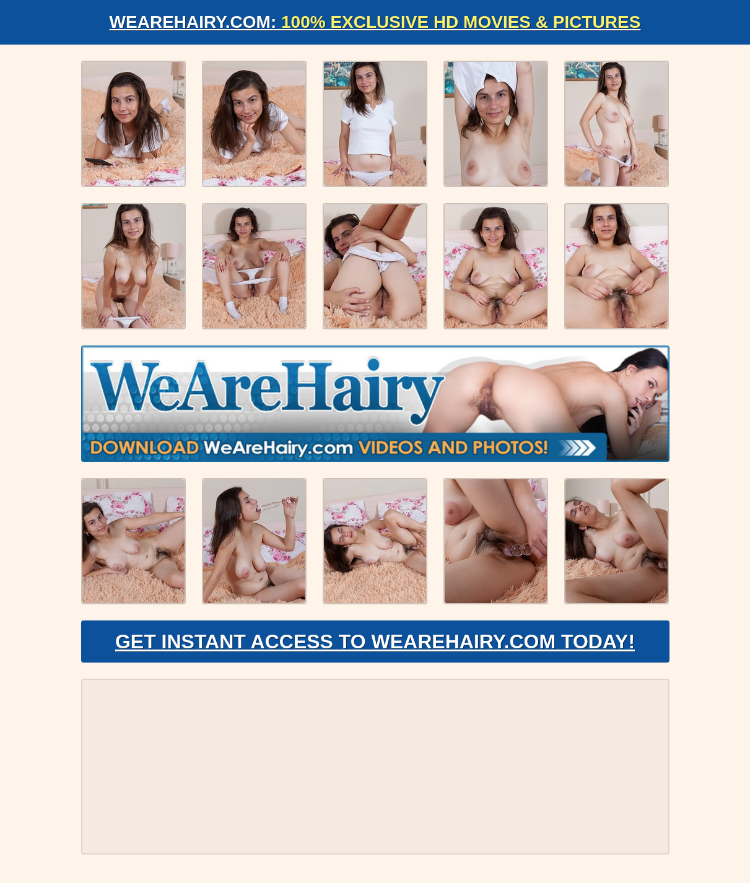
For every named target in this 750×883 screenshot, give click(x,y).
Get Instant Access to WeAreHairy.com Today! (375, 641)
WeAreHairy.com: (375, 22)
